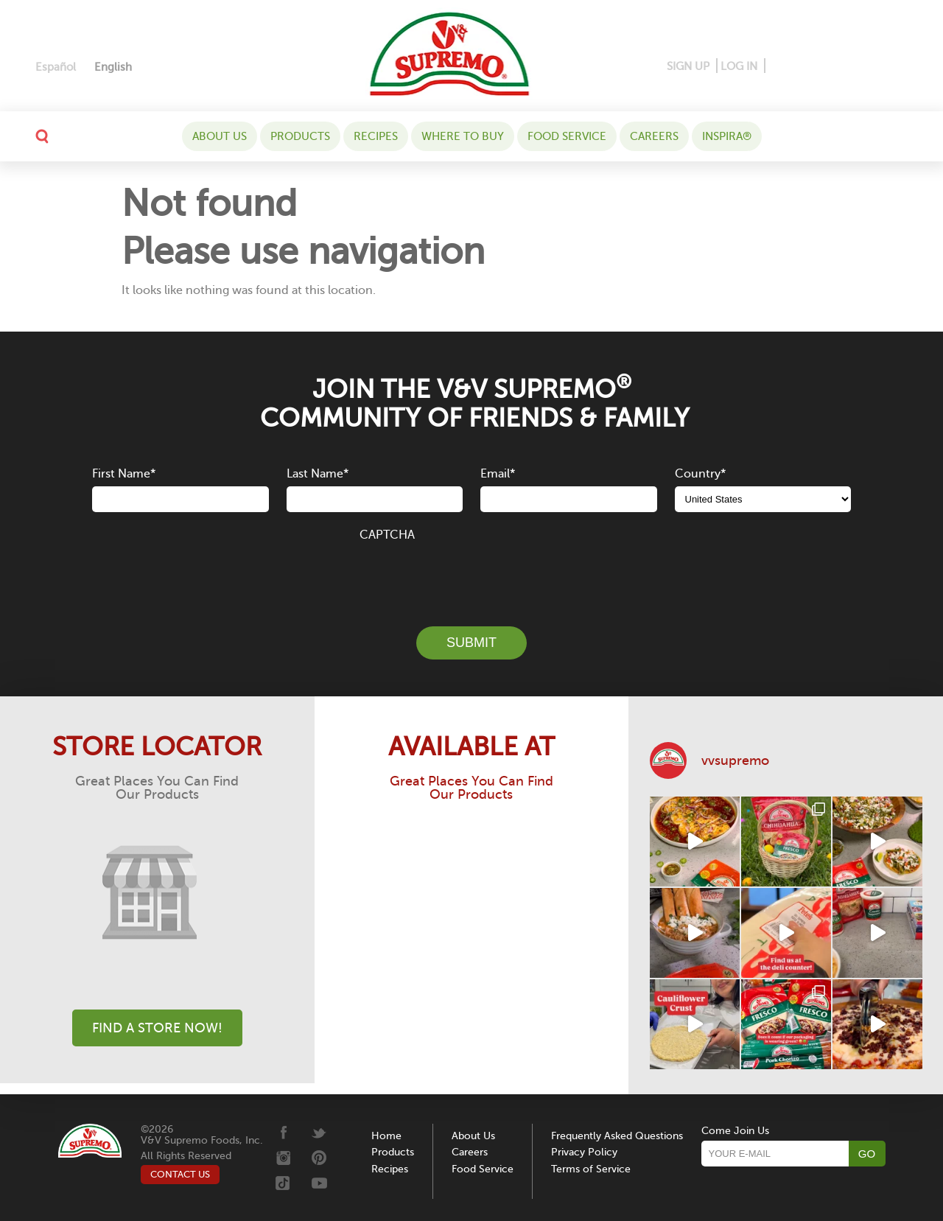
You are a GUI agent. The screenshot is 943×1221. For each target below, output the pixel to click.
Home (386, 1135)
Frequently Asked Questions (617, 1135)
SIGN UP (688, 66)
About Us (219, 136)
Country (700, 473)
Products (300, 136)
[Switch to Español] (55, 67)
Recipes (376, 136)
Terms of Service (591, 1169)
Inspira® (726, 136)
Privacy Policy (584, 1152)
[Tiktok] (873, 66)
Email (497, 473)
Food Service (566, 136)
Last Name (317, 473)
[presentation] (471, 575)
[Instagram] (826, 66)
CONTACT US (180, 1174)
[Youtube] (895, 66)
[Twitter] (851, 66)
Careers (654, 136)
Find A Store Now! (157, 1028)
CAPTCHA (387, 535)
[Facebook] (777, 66)
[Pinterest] (799, 66)
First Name (123, 473)
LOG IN (739, 66)
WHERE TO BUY (462, 136)
